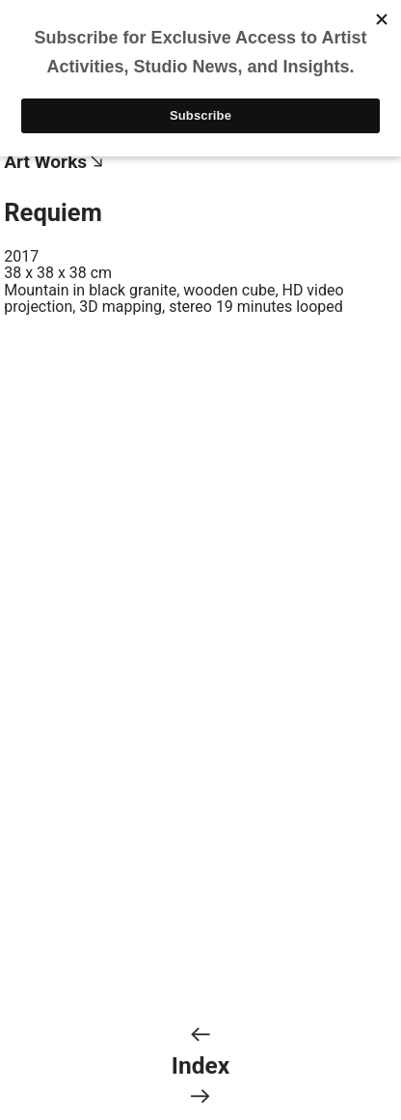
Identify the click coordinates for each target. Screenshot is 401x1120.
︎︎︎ (200, 1035)
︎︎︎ (200, 1096)
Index (200, 1065)
